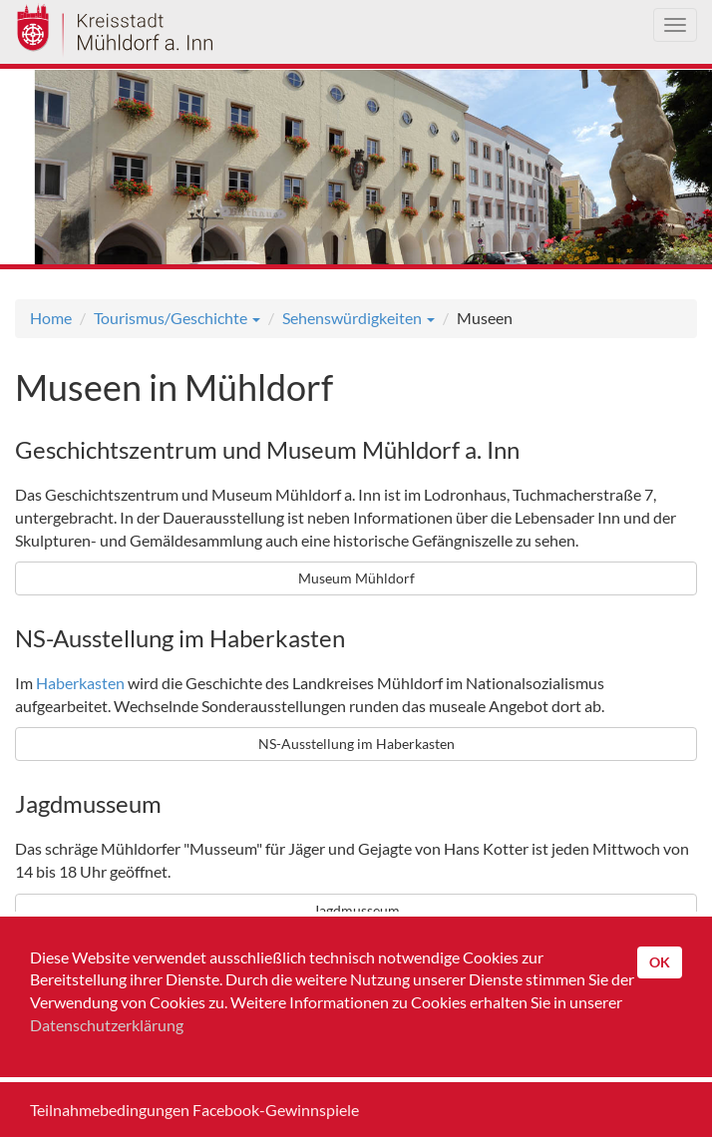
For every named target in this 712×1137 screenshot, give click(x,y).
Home (51, 317)
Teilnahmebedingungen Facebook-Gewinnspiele (194, 1109)
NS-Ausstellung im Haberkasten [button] (356, 743)
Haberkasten (80, 682)
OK (659, 961)
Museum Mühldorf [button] (356, 577)
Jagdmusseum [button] (356, 910)
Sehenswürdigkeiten (358, 317)
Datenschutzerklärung (106, 1024)
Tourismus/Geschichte (177, 317)
